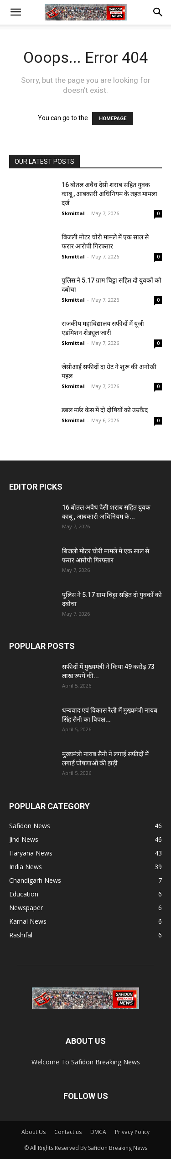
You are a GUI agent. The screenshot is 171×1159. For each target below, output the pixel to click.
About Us (33, 1132)
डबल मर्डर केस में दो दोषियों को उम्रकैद (105, 410)
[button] (15, 12)
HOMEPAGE (112, 118)
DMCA (98, 1132)
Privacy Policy (132, 1132)
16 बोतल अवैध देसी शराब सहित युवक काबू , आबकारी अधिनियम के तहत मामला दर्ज (109, 194)
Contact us (68, 1132)
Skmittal (73, 213)
